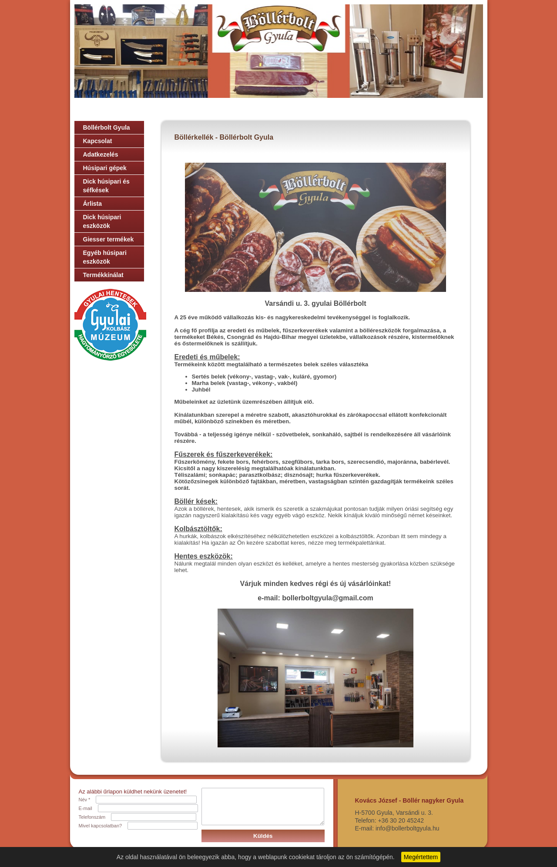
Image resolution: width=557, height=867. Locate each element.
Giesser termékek (108, 239)
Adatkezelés (100, 154)
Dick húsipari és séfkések (106, 186)
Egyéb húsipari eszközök (105, 257)
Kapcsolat (97, 140)
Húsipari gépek (105, 167)
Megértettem (421, 857)
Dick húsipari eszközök (102, 221)
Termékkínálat (103, 274)
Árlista (92, 203)
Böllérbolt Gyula (106, 127)
